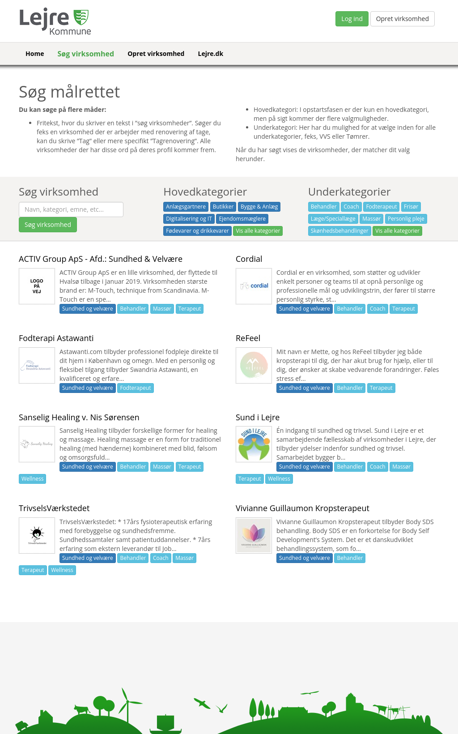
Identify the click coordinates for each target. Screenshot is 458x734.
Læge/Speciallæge (333, 218)
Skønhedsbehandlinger (340, 231)
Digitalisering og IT (189, 218)
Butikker (223, 206)
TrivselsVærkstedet (54, 508)
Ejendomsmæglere (242, 218)
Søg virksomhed (85, 54)
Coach (351, 206)
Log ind (352, 18)
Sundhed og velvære (87, 308)
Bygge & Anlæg (259, 206)
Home (34, 53)
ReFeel (248, 338)
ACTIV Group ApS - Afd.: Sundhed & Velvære (100, 258)
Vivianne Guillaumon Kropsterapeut (302, 508)
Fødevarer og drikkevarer (197, 231)
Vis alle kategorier (258, 231)
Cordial (249, 258)
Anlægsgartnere (186, 206)
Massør (371, 218)
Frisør (411, 206)
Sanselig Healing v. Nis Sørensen (79, 417)
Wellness (32, 478)
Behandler (324, 206)
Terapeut (189, 308)
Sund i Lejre (258, 417)
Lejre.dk (210, 53)
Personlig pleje (406, 218)
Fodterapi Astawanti (56, 338)
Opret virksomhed (402, 18)
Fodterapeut (381, 206)
